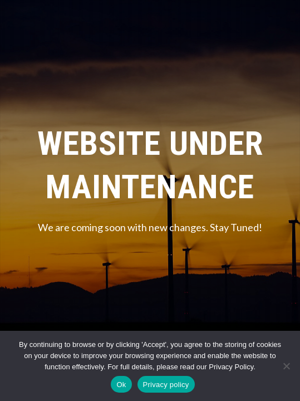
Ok (121, 384)
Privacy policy (166, 384)
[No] (286, 365)
